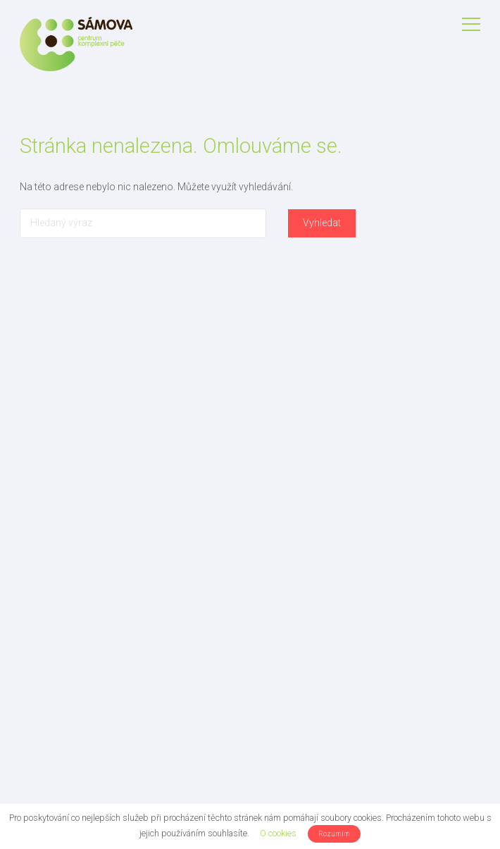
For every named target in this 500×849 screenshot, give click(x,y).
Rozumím (334, 834)
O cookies (278, 833)
